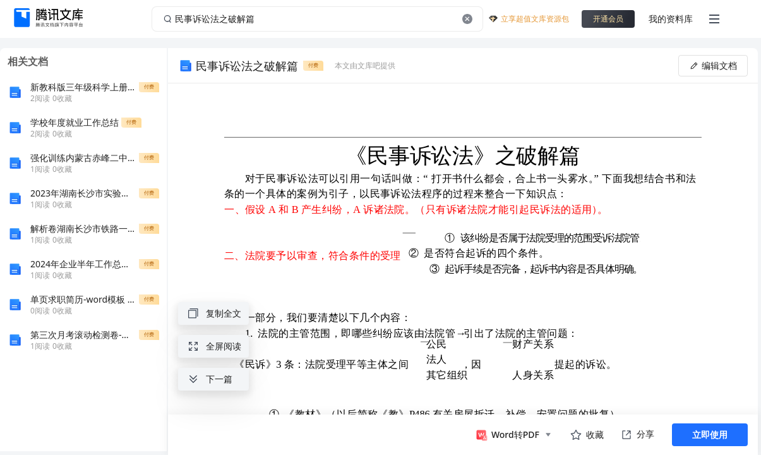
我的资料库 (671, 19)
